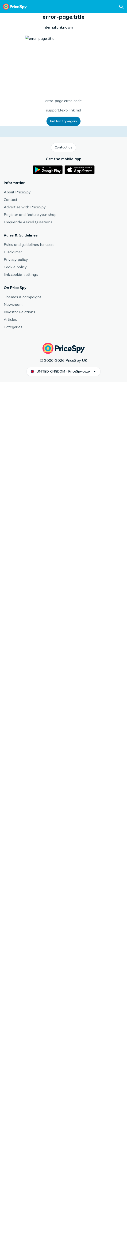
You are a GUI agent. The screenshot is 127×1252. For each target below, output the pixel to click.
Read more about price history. (69, 258)
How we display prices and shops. (87, 168)
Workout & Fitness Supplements (31, 18)
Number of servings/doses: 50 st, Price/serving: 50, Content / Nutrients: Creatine (63, 77)
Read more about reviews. (60, 451)
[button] (9, 115)
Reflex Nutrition (64, 688)
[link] (28, 835)
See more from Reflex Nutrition (27, 751)
